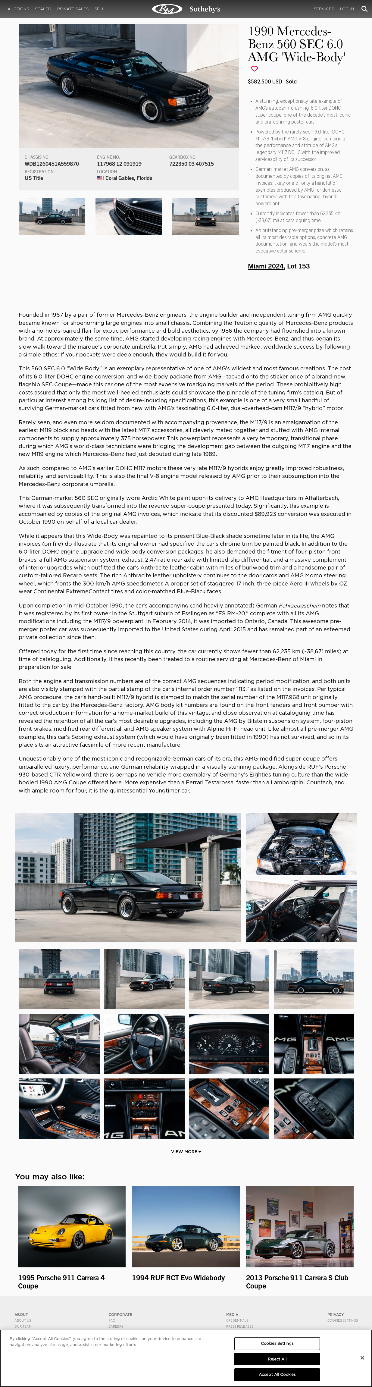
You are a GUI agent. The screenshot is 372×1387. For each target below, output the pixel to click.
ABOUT (21, 1314)
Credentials (237, 1320)
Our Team (23, 1326)
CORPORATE (120, 1314)
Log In (347, 9)
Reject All (277, 1359)
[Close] (362, 1357)
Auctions (18, 9)
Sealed (43, 9)
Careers (115, 1326)
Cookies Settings (342, 1320)
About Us (22, 1320)
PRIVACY (335, 1314)
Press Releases (239, 1326)
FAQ (111, 1320)
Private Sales (73, 9)
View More (186, 1152)
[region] (186, 1358)
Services (324, 9)
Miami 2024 (266, 265)
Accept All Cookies (277, 1374)
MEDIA (232, 1314)
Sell (100, 9)
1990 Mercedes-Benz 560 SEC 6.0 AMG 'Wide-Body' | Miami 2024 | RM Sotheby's (186, 9)
